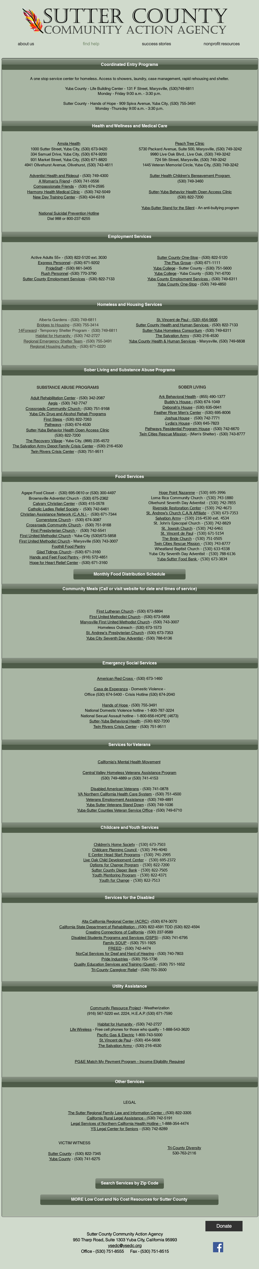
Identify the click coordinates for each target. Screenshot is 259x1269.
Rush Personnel (54, 273)
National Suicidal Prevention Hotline (69, 213)
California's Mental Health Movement (129, 762)
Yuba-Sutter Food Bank (177, 559)
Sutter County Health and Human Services (173, 325)
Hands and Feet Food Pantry (54, 557)
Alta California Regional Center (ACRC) (115, 921)
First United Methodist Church (45, 535)
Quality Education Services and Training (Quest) (115, 964)
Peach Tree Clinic (189, 143)
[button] (221, 43)
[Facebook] (218, 1247)
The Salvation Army (172, 335)
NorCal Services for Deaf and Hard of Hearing (115, 953)
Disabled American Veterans (115, 789)
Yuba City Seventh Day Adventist (114, 638)
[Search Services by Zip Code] (129, 1183)
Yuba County (60, 1159)
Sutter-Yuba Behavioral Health (114, 721)
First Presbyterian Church (53, 530)
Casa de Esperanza (111, 689)
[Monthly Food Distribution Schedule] (129, 574)
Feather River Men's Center (177, 412)
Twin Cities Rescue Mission (162, 434)
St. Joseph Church (177, 529)
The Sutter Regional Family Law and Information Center (115, 1113)
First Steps (53, 419)
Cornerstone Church (53, 519)
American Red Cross (115, 678)
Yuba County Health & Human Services (162, 341)
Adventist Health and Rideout (54, 175)
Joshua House (177, 418)
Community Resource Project (115, 1008)
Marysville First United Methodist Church (115, 622)
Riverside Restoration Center (177, 508)
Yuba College (164, 268)
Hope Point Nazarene (177, 493)
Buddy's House (177, 402)
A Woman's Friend (54, 181)
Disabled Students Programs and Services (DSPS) (114, 937)
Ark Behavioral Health (177, 396)
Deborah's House (177, 407)
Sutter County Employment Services (54, 279)
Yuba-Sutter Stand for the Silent (167, 208)
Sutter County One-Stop (177, 257)
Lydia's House (177, 423)
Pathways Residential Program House (177, 428)
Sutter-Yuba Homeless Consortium (172, 330)
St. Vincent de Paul (177, 534)
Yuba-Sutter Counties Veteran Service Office (115, 810)
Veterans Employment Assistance (115, 799)
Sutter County (60, 1153)
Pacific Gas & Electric (115, 1035)
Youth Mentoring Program (114, 875)
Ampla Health (68, 143)
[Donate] (224, 1226)
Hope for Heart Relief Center (54, 562)
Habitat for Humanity (54, 335)
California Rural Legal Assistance (115, 1118)
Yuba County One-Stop (177, 284)
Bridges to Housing (53, 325)
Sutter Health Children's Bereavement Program (190, 175)
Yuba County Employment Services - (178, 279)
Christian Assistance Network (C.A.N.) (53, 514)
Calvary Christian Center (54, 503)
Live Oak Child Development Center (113, 860)
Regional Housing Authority (53, 346)
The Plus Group (177, 262)
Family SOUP (114, 943)
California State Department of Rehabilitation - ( (99, 927)
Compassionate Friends (53, 186)
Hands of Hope (115, 705)
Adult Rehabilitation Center (53, 398)
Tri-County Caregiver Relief (114, 970)
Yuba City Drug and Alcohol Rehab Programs (67, 414)
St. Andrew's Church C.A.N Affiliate (176, 513)
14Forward (27, 330)
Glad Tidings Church (54, 552)
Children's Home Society (114, 845)
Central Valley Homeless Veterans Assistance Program (129, 772)
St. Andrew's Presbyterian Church (115, 632)
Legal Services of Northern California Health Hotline (114, 1123)
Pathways (53, 424)
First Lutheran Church (115, 611)
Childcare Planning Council (115, 850)
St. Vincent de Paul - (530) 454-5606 (187, 319)
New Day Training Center (54, 197)
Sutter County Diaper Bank (114, 870)
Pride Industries (114, 959)
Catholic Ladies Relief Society (53, 509)
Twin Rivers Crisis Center (52, 451)
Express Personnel (54, 262)
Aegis (53, 403)
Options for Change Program (114, 865)
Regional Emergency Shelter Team (53, 341)
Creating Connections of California (115, 932)
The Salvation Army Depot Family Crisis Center (53, 446)
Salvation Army (168, 518)
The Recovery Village (44, 441)
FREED (115, 948)
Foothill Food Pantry (68, 546)
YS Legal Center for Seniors (114, 1128)
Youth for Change (114, 881)
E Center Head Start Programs (114, 855)
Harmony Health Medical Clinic (53, 192)
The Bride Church (177, 539)
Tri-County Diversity (184, 1148)
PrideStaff (54, 268)
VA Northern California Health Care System (115, 794)
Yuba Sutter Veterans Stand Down (115, 805)
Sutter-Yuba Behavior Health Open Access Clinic (190, 192)
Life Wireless (81, 1029)
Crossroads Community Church (53, 408)
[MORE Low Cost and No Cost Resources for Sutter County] (129, 1199)
